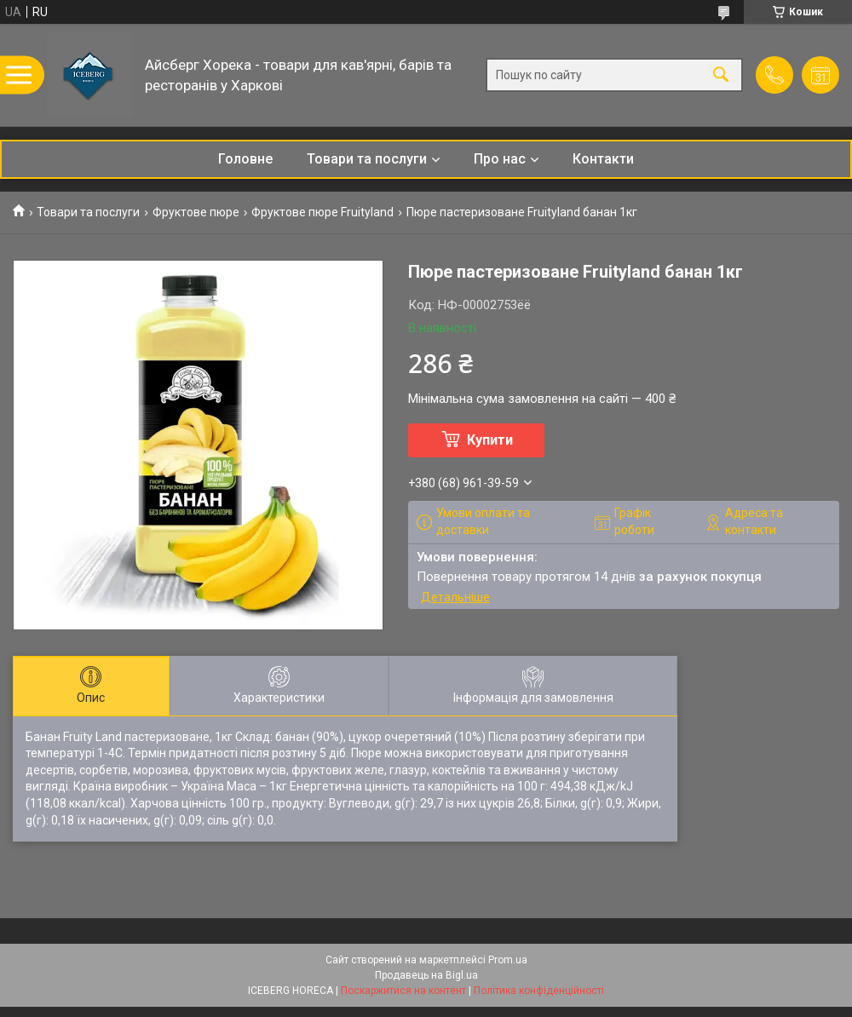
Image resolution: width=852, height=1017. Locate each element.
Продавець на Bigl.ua (426, 975)
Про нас (500, 159)
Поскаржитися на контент (403, 991)
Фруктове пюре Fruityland (322, 212)
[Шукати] (720, 75)
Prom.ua (507, 960)
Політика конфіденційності (539, 991)
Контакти (603, 159)
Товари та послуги (367, 159)
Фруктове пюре (196, 212)
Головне (245, 159)
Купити (490, 440)
